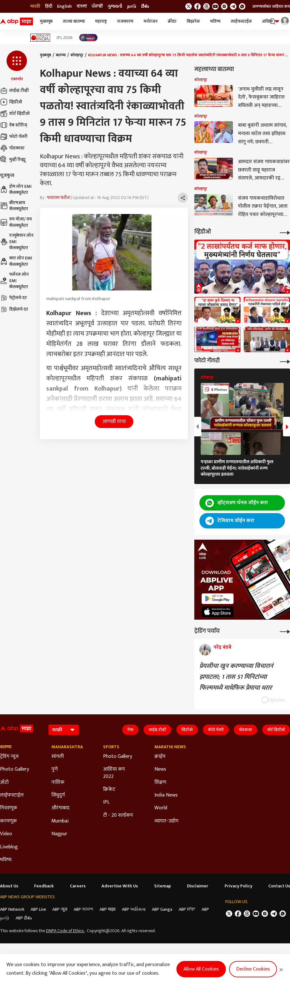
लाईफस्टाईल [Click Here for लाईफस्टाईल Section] (12, 795)
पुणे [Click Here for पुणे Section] (54, 769)
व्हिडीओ (11, 102)
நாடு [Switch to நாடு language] (131, 6)
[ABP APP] (218, 598)
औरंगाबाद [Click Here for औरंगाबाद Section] (60, 808)
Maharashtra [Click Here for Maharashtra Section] (67, 747)
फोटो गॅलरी (13, 136)
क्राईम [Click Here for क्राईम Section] (159, 756)
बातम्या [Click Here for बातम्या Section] (5, 747)
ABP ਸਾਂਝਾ (187, 909)
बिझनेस (193, 21)
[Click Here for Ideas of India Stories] (40, 38)
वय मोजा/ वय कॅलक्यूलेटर (16, 222)
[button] (17, 66)
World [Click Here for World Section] (160, 808)
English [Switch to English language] (64, 6)
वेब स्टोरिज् (13, 125)
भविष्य (215, 21)
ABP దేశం (24, 918)
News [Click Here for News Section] (160, 769)
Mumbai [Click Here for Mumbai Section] (60, 821)
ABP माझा (107, 909)
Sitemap (162, 886)
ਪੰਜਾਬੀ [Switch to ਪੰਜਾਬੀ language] (97, 6)
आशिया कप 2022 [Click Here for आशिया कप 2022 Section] (114, 773)
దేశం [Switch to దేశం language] (145, 6)
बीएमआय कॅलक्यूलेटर (14, 206)
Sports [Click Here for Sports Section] (111, 747)
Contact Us (279, 886)
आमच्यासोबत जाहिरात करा (271, 6)
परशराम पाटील (58, 197)
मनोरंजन (151, 21)
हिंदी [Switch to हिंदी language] (48, 6)
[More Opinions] (285, 631)
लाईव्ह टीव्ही (14, 90)
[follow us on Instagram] (224, 6)
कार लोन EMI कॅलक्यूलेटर (16, 261)
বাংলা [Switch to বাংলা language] (82, 6)
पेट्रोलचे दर (13, 298)
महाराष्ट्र (101, 21)
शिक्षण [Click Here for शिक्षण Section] (160, 782)
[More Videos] (285, 232)
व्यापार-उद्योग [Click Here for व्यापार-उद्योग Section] (166, 821)
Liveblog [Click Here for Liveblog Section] (9, 847)
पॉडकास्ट (12, 148)
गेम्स (130, 729)
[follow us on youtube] (215, 6)
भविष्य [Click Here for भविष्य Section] (5, 859)
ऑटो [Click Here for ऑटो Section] (4, 782)
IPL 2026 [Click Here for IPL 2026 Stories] (64, 38)
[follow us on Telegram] (233, 6)
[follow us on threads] (206, 6)
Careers (78, 886)
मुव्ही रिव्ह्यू (13, 159)
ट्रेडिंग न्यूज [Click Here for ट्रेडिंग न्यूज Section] (9, 756)
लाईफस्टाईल (241, 21)
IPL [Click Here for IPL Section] (106, 802)
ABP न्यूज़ (59, 909)
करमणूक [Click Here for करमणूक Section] (8, 821)
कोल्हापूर (77, 55)
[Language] (63, 730)
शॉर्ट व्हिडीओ (15, 113)
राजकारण (125, 21)
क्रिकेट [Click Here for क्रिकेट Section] (109, 789)
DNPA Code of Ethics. (65, 931)
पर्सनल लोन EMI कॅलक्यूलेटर (14, 280)
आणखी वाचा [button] (114, 421)
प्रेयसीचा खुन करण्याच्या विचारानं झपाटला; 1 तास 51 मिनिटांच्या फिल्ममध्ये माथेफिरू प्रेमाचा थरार (236, 677)
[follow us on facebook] (197, 6)
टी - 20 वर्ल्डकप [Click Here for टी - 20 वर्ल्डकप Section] (118, 815)
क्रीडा (172, 21)
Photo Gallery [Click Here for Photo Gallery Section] (14, 769)
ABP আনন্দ (83, 909)
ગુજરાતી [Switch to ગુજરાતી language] (115, 6)
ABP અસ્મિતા (133, 909)
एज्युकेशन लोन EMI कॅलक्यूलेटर (16, 241)
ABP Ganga (162, 909)
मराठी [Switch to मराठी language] (35, 6)
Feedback (44, 886)
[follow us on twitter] (188, 6)
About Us (9, 886)
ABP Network (12, 909)
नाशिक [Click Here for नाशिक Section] (57, 782)
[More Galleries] (285, 361)
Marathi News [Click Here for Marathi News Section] (170, 747)
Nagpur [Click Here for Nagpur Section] (59, 833)
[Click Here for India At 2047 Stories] (88, 38)
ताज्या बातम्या (74, 21)
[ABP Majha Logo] (16, 21)
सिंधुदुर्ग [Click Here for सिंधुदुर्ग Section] (58, 795)
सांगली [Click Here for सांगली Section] (57, 756)
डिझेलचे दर (14, 309)
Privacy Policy (238, 886)
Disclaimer (197, 886)
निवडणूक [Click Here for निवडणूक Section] (8, 808)
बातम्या (61, 55)
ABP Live (38, 909)
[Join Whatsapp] (242, 6)
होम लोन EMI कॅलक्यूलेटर (16, 189)
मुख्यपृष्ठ (46, 21)
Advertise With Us (119, 886)
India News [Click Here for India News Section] (166, 795)
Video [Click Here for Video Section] (6, 833)
